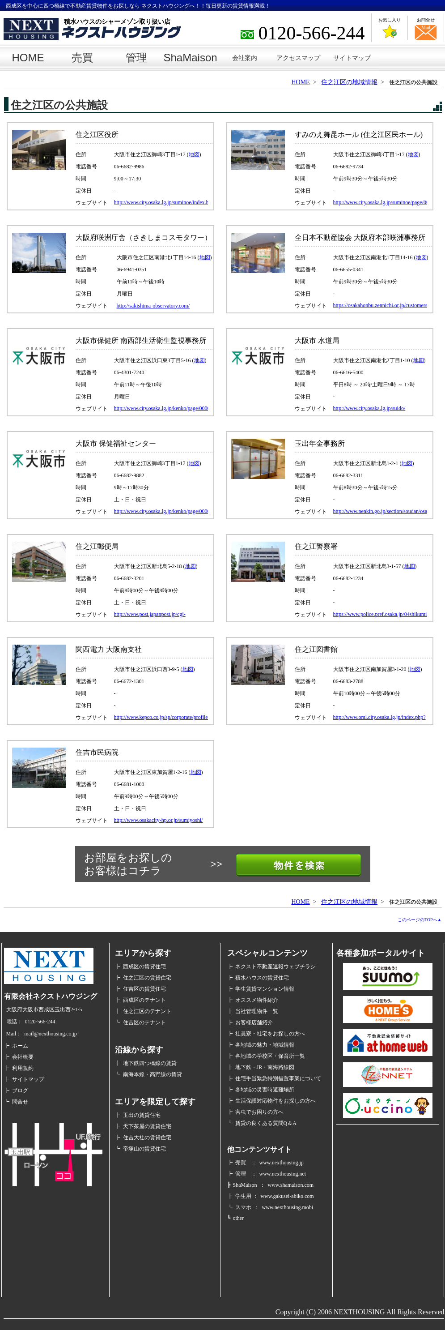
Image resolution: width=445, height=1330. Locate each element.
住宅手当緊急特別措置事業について (278, 1078)
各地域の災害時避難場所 (264, 1089)
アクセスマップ (298, 57)
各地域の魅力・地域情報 (264, 1045)
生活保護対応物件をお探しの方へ (275, 1101)
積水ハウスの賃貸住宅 (262, 978)
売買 (82, 57)
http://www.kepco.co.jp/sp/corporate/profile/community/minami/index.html (161, 717)
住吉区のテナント (144, 1022)
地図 (194, 154)
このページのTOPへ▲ (420, 919)
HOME (28, 57)
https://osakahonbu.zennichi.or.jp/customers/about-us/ (380, 305)
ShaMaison (190, 57)
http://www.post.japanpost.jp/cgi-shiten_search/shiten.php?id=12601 (152, 614)
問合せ (20, 1102)
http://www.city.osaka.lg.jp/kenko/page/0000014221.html (161, 408)
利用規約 (23, 1068)
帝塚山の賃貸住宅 (144, 1149)
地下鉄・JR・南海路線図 (265, 1067)
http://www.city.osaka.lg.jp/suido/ (369, 408)
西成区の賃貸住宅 (144, 966)
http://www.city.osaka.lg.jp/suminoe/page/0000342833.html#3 (380, 202)
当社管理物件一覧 (256, 1011)
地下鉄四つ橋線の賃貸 (150, 1063)
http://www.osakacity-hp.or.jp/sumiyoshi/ (158, 820)
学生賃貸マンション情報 (264, 989)
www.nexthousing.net (282, 1174)
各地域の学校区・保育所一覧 (270, 1056)
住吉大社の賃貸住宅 (147, 1137)
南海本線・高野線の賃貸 (152, 1074)
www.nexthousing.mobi (288, 1207)
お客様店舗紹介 (254, 1022)
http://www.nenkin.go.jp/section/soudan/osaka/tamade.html (380, 511)
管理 (136, 57)
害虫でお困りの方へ (259, 1112)
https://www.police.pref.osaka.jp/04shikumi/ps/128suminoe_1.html (380, 614)
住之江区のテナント (147, 1011)
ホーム (20, 1046)
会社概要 (23, 1057)
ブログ (20, 1090)
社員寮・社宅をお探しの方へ (270, 1034)
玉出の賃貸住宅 (142, 1115)
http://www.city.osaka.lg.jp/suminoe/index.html (161, 202)
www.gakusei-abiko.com (287, 1196)
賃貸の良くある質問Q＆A (266, 1123)
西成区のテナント (144, 1000)
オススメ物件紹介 (256, 1000)
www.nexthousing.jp (281, 1162)
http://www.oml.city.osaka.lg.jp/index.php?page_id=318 (379, 717)
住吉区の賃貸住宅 (144, 989)
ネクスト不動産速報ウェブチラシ (275, 966)
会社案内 (244, 57)
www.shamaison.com (291, 1185)
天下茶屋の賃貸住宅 (147, 1126)
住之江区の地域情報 (349, 82)
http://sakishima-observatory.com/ (153, 306)
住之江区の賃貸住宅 (147, 978)
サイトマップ (352, 57)
